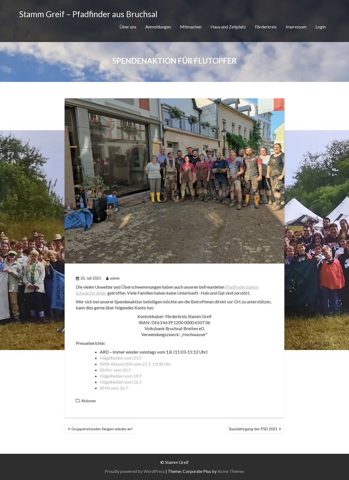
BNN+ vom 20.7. (115, 369)
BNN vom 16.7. (114, 387)
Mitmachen (190, 26)
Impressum (296, 26)
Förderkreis (266, 26)
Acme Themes (231, 471)
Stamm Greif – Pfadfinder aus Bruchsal (88, 14)
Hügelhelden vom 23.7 (121, 357)
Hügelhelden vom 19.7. (121, 375)
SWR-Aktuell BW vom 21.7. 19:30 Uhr (135, 363)
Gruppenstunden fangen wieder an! (102, 428)
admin (113, 278)
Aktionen (88, 401)
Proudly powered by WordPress (135, 471)
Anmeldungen (158, 26)
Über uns (127, 26)
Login (320, 26)
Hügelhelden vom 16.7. (121, 381)
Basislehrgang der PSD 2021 (253, 428)
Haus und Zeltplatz (228, 26)
